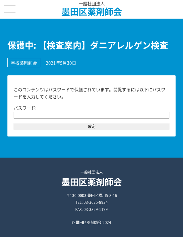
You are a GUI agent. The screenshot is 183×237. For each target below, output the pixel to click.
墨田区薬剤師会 (91, 11)
